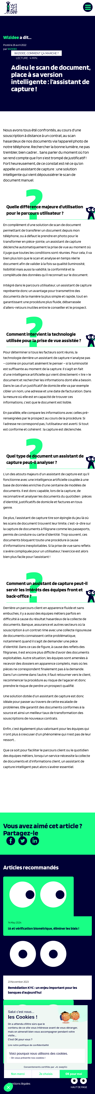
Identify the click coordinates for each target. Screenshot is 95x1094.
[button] (8, 1087)
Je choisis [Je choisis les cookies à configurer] (46, 1074)
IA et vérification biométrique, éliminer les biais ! (43, 928)
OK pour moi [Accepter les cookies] (74, 1074)
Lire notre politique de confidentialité (28, 1045)
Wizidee (12, 48)
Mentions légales (19, 1083)
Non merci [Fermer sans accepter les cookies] (17, 1074)
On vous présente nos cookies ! (28, 1057)
